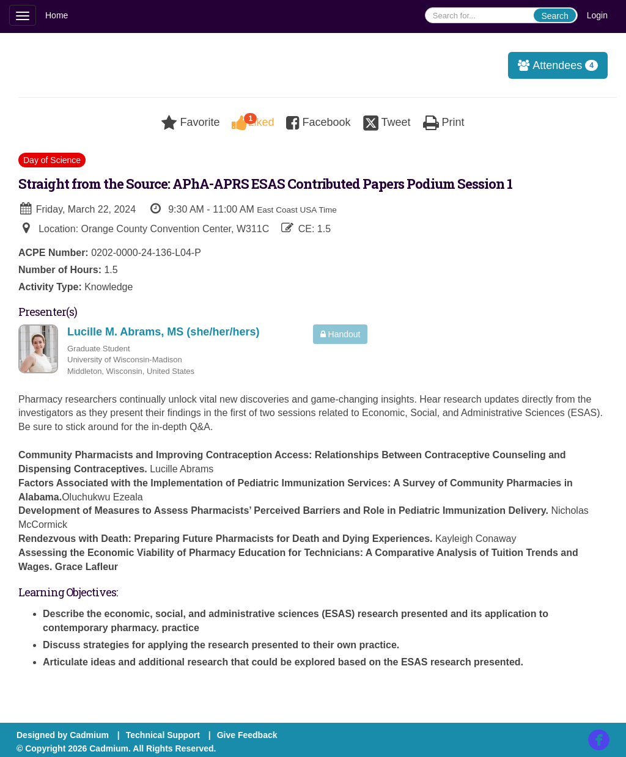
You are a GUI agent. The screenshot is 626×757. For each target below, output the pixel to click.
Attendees (553, 65)
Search (554, 16)
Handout (340, 334)
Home (56, 15)
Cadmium (89, 735)
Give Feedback (247, 735)
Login (597, 15)
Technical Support (163, 735)
